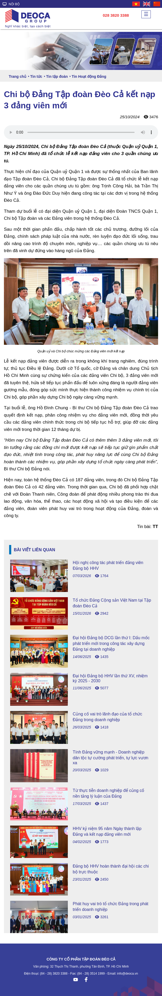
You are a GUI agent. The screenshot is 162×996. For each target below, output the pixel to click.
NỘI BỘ (11, 4)
